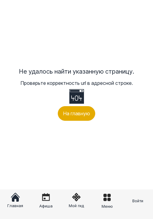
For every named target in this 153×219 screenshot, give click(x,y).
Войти (137, 201)
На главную (76, 113)
